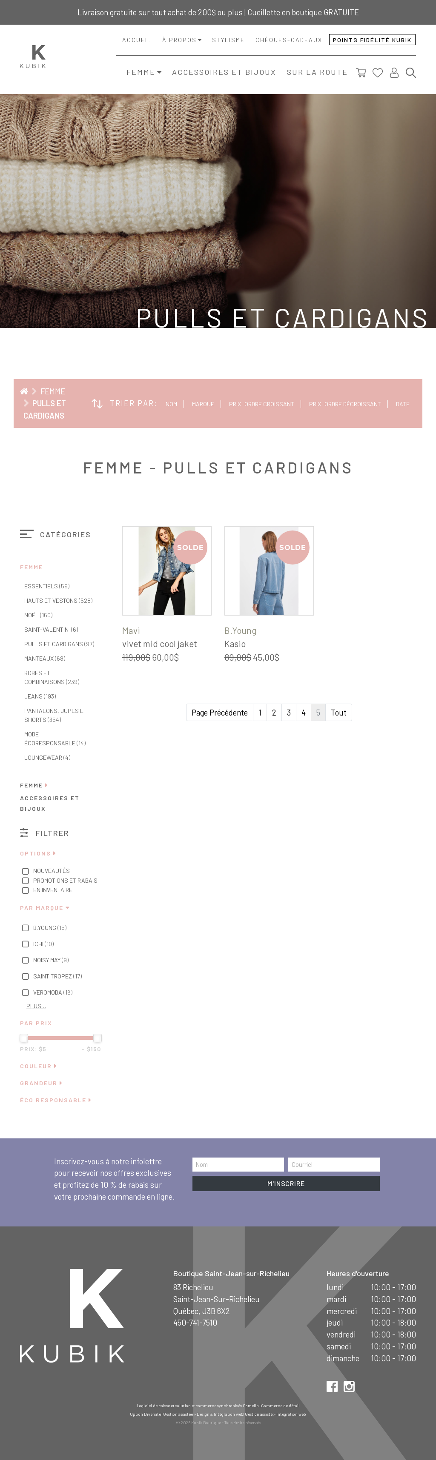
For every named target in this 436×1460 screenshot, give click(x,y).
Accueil (137, 39)
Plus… (36, 1005)
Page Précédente (220, 712)
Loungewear (47, 757)
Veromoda (46, 993)
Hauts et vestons (58, 600)
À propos (179, 39)
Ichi (37, 944)
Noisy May (44, 960)
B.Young (43, 928)
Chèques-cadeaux (288, 39)
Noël (38, 615)
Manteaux (44, 658)
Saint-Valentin (51, 629)
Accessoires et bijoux (224, 72)
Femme (140, 72)
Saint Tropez (51, 976)
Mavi (131, 630)
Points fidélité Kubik (372, 39)
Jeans (40, 696)
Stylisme (228, 39)
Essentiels (46, 586)
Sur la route (317, 72)
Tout (339, 712)
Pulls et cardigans (59, 643)
